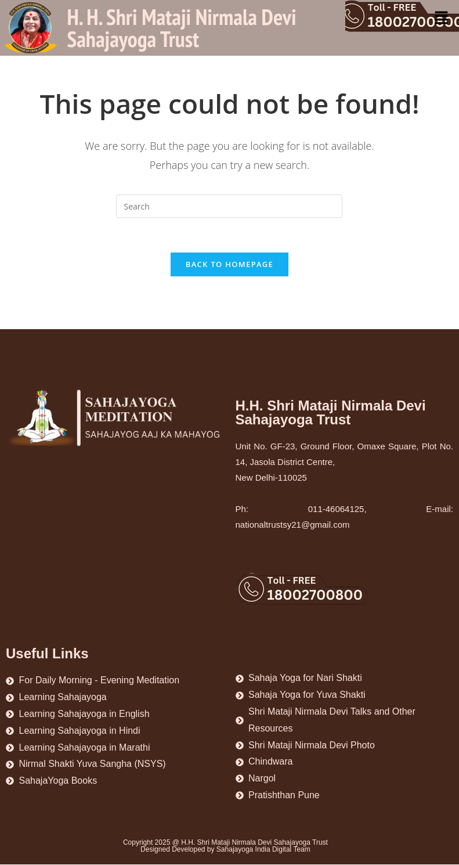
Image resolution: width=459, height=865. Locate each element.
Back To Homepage (229, 265)
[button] (441, 18)
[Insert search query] (229, 206)
